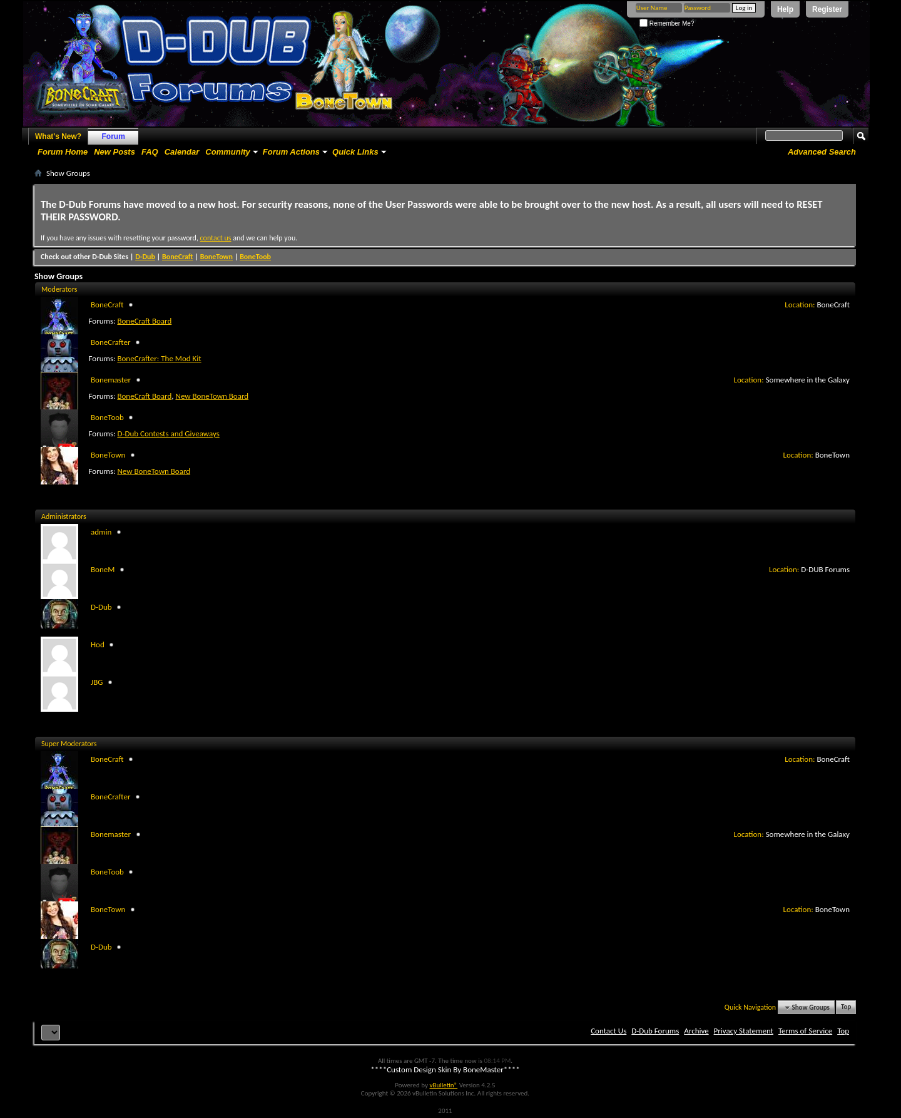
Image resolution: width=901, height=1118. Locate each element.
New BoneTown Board (211, 396)
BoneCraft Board (144, 321)
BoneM (103, 569)
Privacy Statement (743, 1030)
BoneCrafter (110, 342)
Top (846, 1007)
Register (827, 9)
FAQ (149, 151)
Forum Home (63, 151)
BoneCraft (177, 256)
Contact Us (608, 1030)
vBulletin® (443, 1085)
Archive (696, 1030)
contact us (216, 237)
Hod (97, 644)
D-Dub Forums (655, 1030)
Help (785, 9)
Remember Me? (666, 23)
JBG (97, 682)
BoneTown (216, 256)
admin (101, 531)
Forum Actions (291, 151)
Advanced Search (822, 151)
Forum (113, 136)
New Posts (114, 151)
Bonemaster (111, 379)
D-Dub (145, 256)
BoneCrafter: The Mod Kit (159, 358)
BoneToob (255, 256)
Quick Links (355, 151)
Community (227, 151)
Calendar (182, 151)
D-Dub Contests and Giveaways (168, 433)
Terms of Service (805, 1030)
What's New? (58, 136)
